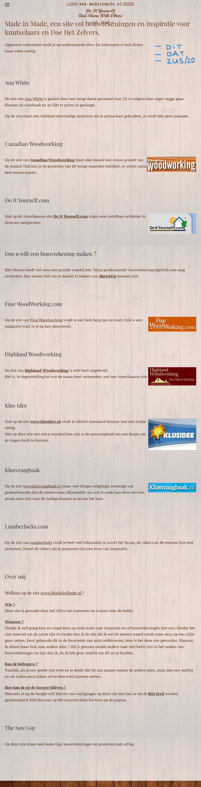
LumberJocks (41, 542)
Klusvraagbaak (22, 470)
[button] (7, 5)
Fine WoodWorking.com (33, 303)
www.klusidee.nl (45, 421)
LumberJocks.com (26, 526)
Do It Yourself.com (27, 200)
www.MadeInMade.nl (61, 593)
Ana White (17, 82)
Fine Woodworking (46, 320)
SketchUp (107, 276)
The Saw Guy (20, 727)
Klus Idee (16, 405)
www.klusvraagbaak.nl (42, 486)
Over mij (15, 576)
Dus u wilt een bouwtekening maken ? (50, 253)
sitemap (7, 784)
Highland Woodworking (33, 354)
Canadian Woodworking (34, 143)
